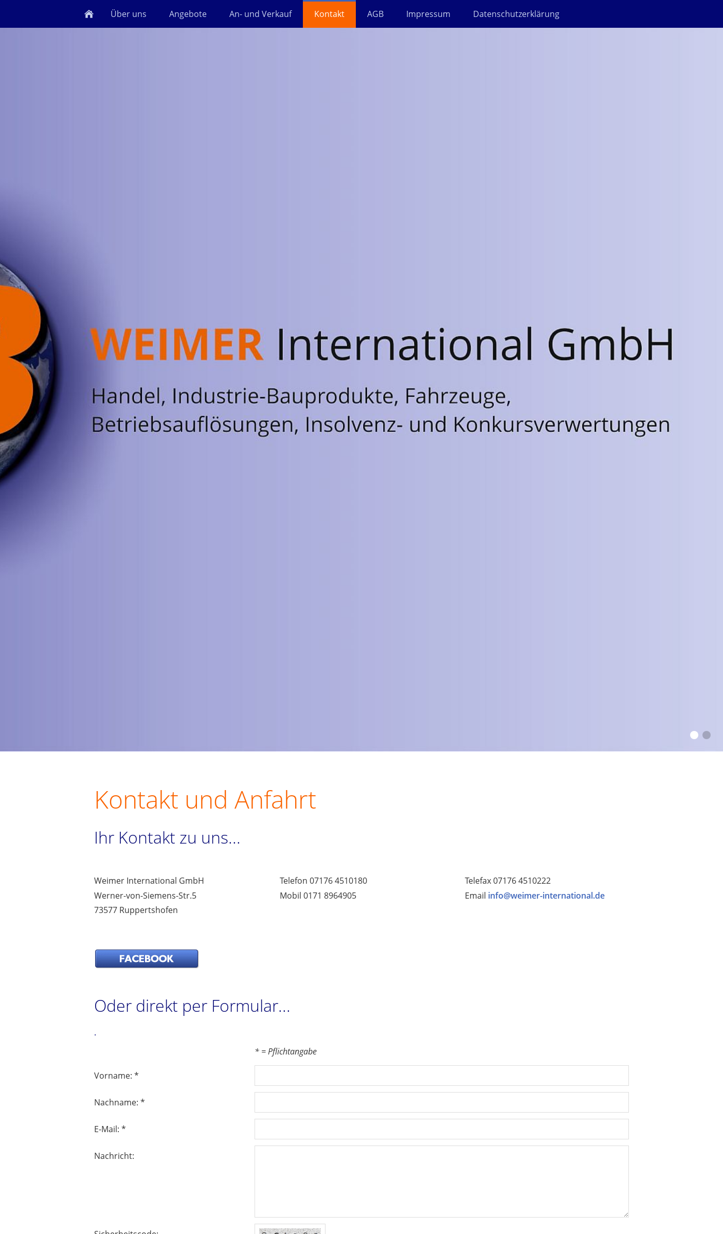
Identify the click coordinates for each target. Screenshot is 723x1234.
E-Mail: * (110, 1129)
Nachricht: (114, 1155)
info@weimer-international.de (546, 895)
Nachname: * (119, 1102)
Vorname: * (116, 1075)
